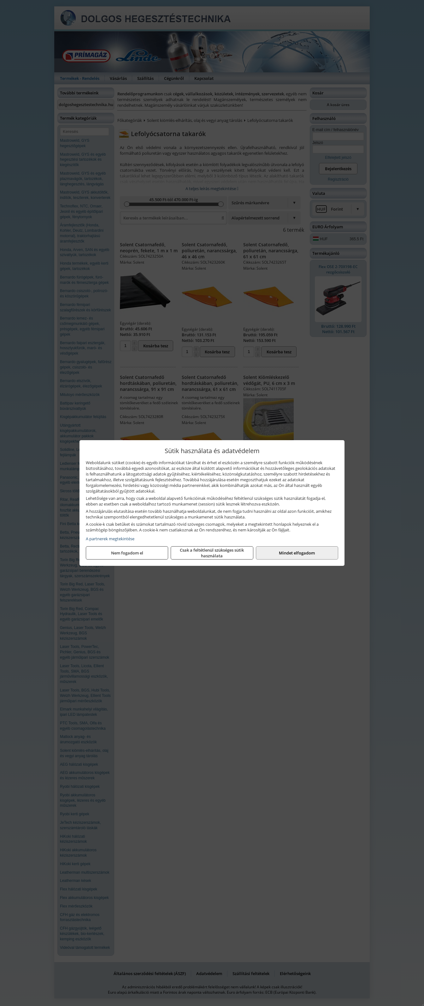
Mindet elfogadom (297, 553)
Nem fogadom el (127, 553)
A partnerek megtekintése (110, 539)
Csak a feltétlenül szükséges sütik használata (212, 553)
